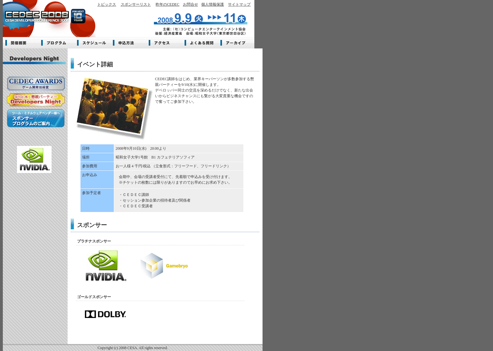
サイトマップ (239, 4)
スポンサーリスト (136, 4)
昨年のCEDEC (167, 4)
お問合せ (190, 4)
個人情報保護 (212, 4)
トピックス (106, 4)
